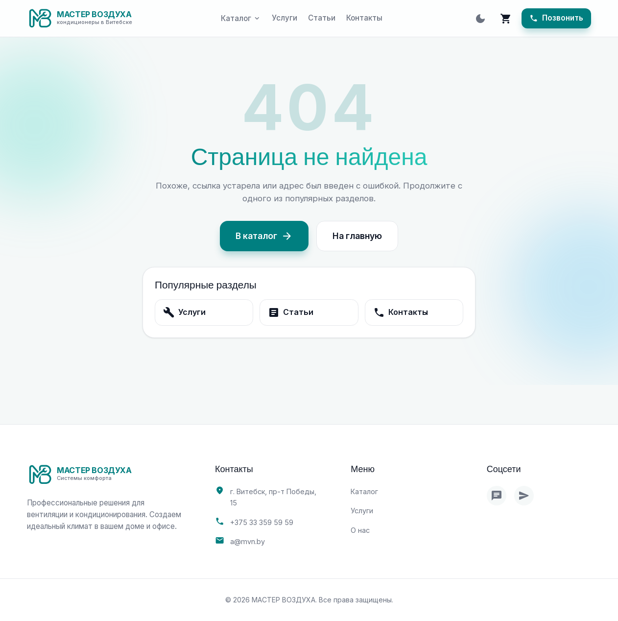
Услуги (284, 18)
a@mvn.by (247, 541)
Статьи (321, 18)
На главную (357, 236)
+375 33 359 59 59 (261, 522)
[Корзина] (506, 18)
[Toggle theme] (480, 18)
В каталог (264, 236)
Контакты (364, 18)
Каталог (364, 491)
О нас (360, 530)
